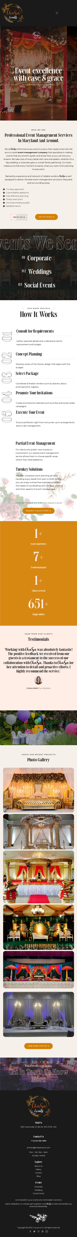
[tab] (36, 258)
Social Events (40, 286)
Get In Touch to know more (38, 1076)
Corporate (40, 259)
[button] (57, 13)
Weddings (39, 272)
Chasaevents (38, 1228)
